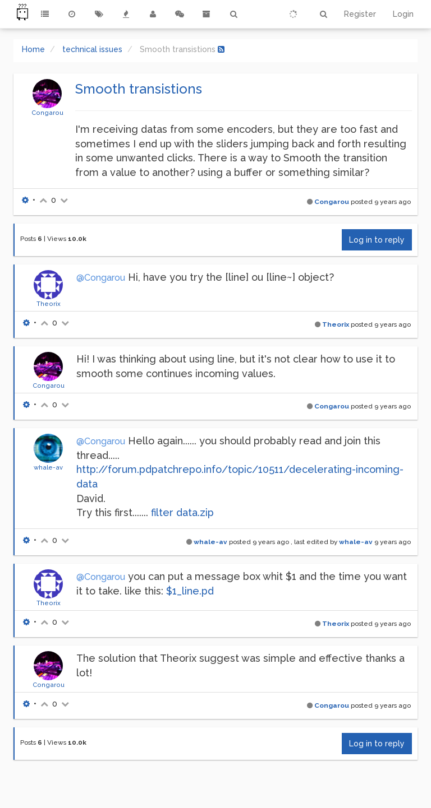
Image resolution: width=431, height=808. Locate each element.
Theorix (48, 304)
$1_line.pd (190, 591)
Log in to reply (377, 239)
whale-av (48, 467)
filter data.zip (182, 512)
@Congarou (100, 277)
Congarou (47, 113)
